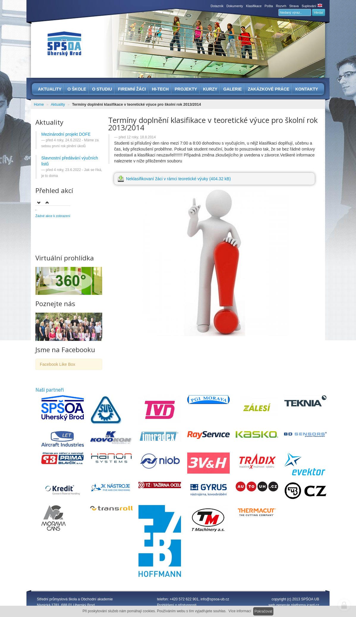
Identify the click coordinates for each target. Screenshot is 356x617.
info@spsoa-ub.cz (215, 599)
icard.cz (313, 605)
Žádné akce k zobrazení (52, 216)
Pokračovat (263, 611)
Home (39, 104)
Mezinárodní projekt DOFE (66, 134)
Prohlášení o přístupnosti (176, 605)
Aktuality (58, 104)
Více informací (240, 611)
